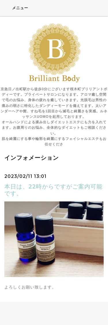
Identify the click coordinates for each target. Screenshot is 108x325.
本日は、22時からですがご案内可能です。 (53, 190)
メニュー (16, 7)
